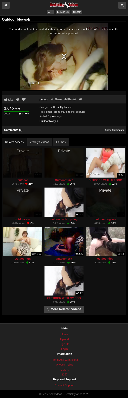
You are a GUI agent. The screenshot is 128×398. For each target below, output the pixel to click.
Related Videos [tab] (14, 142)
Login (77, 12)
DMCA (64, 369)
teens (71, 111)
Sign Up (63, 12)
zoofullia (80, 111)
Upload (64, 339)
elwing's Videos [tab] (39, 142)
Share (56, 99)
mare (64, 111)
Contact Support (64, 385)
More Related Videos (64, 309)
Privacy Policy (64, 364)
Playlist (70, 99)
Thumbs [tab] (61, 142)
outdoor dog (105, 258)
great (57, 111)
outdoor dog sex (105, 219)
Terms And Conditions (64, 359)
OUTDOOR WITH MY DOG (105, 180)
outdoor (22, 180)
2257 (64, 374)
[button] (50, 12)
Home (64, 334)
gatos (49, 111)
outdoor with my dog (63, 219)
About (43, 99)
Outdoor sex (64, 258)
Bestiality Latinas (62, 107)
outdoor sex (23, 219)
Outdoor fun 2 (64, 180)
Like (8, 99)
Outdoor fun (23, 258)
